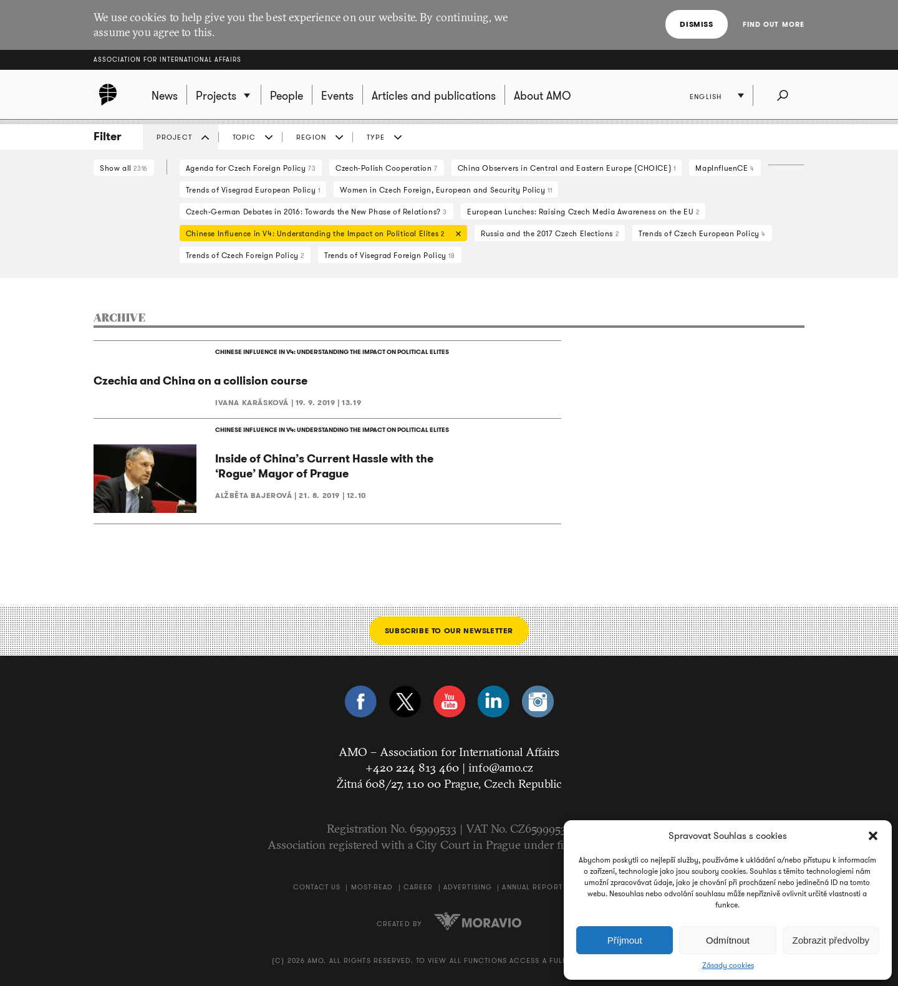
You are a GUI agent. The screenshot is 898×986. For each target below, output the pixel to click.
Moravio (477, 921)
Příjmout (624, 940)
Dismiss (696, 24)
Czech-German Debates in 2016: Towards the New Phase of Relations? (316, 211)
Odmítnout (728, 940)
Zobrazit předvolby (831, 940)
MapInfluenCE (724, 168)
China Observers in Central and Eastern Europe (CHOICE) (567, 168)
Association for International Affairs (167, 59)
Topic (244, 137)
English (706, 97)
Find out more (773, 24)
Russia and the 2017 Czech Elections (550, 233)
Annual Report (532, 887)
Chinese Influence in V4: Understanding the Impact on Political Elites (320, 234)
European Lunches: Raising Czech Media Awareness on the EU (583, 211)
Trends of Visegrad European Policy (253, 189)
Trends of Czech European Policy (702, 233)
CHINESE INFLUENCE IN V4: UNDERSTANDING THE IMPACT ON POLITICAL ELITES (332, 352)
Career (418, 887)
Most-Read (372, 887)
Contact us (316, 887)
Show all (124, 168)
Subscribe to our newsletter (449, 630)
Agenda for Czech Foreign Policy (251, 168)
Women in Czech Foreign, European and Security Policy (446, 189)
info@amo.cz (500, 767)
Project (174, 137)
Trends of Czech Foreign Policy (245, 255)
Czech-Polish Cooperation (387, 168)
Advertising (467, 887)
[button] (873, 836)
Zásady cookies (728, 965)
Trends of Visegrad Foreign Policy (389, 255)
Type (376, 137)
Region (311, 137)
